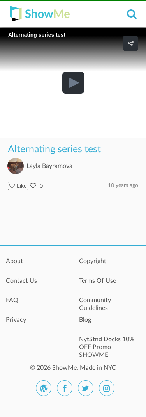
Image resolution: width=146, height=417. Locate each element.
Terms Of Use (97, 281)
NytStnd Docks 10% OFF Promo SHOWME (106, 343)
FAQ (12, 300)
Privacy (16, 320)
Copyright (92, 261)
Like (18, 186)
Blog (85, 320)
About (14, 261)
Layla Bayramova (49, 166)
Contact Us (21, 281)
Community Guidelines (95, 304)
